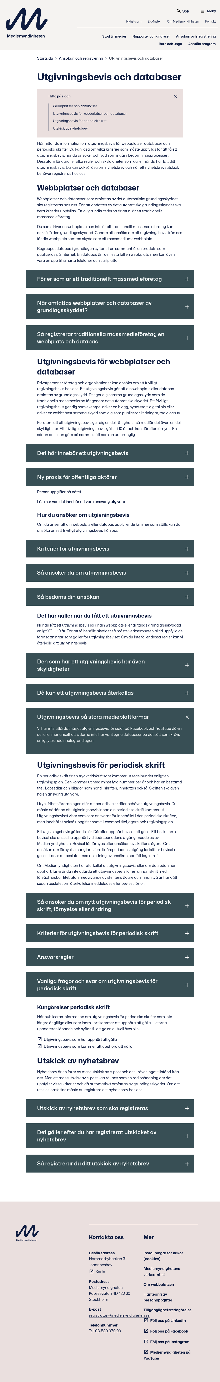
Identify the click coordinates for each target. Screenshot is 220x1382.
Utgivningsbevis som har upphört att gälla (80, 1039)
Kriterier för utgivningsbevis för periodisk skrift (97, 933)
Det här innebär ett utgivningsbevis (82, 453)
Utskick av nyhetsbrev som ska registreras (92, 1108)
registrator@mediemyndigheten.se (119, 1315)
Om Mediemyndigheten (183, 21)
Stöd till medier (114, 36)
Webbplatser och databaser (75, 106)
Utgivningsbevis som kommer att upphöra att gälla (88, 1046)
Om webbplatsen (159, 1284)
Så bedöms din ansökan (68, 597)
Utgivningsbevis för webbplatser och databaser (90, 114)
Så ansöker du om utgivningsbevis (81, 572)
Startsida (45, 58)
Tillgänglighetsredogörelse (167, 1310)
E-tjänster (154, 21)
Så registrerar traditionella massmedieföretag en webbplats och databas (100, 338)
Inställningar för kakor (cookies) (163, 1256)
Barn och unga (170, 44)
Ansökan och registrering (196, 36)
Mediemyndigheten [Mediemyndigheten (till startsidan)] (27, 23)
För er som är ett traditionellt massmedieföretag (99, 279)
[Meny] (208, 11)
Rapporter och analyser (151, 36)
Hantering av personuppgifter (158, 1297)
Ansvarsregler (55, 957)
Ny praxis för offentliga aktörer (77, 477)
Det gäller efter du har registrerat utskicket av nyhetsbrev (96, 1136)
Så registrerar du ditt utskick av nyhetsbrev (93, 1163)
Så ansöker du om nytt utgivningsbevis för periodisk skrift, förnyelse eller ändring (104, 905)
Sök (182, 10)
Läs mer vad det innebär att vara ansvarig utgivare (81, 501)
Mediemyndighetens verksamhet (162, 1271)
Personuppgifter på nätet (59, 492)
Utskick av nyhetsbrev (70, 128)
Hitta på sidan (60, 96)
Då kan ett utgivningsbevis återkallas (85, 693)
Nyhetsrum (133, 21)
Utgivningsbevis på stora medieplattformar (93, 717)
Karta (100, 1272)
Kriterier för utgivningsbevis (73, 548)
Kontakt (210, 21)
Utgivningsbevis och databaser (136, 58)
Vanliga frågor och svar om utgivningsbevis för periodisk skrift (97, 985)
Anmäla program (202, 44)
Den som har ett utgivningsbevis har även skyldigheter (91, 665)
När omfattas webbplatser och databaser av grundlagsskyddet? (94, 306)
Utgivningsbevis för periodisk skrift (80, 121)
